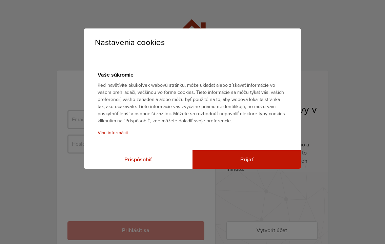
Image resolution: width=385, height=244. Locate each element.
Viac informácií (113, 133)
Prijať (247, 159)
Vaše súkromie (116, 75)
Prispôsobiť (138, 159)
